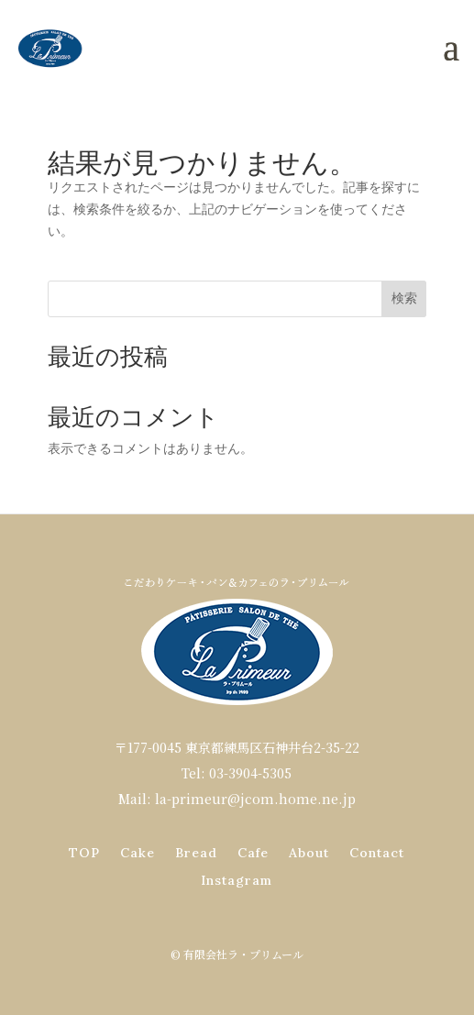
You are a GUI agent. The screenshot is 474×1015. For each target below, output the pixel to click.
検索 (404, 298)
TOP (84, 853)
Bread (196, 853)
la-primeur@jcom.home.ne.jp (255, 798)
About (309, 853)
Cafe (253, 853)
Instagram (236, 881)
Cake (137, 853)
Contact (376, 853)
